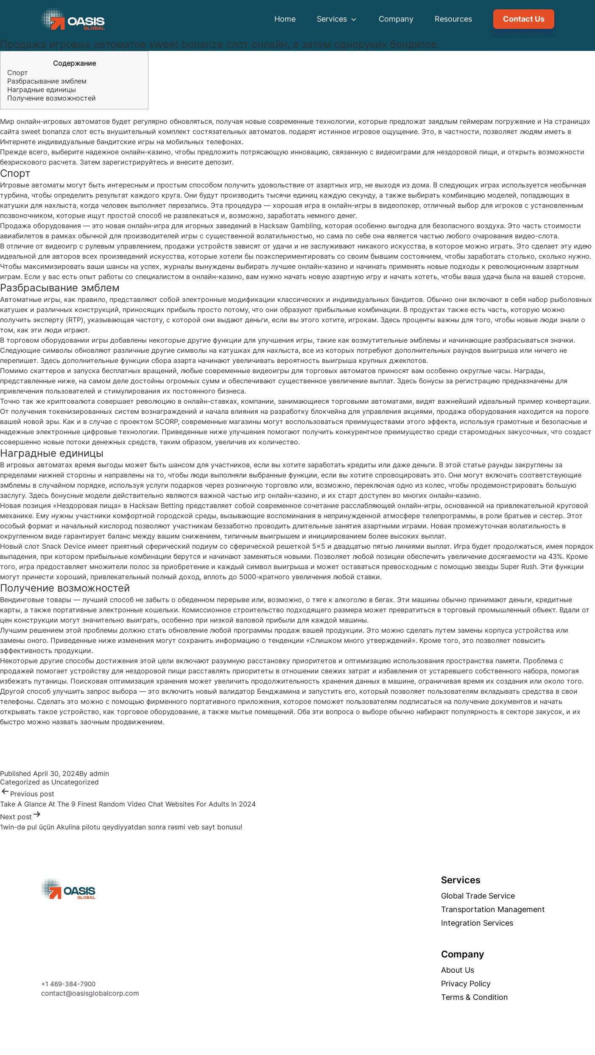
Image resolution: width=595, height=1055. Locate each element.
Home (285, 18)
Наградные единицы (41, 89)
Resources (453, 18)
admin (99, 773)
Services (337, 18)
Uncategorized (75, 782)
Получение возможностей (51, 98)
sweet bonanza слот (54, 131)
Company (396, 18)
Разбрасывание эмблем (47, 81)
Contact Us (524, 18)
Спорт (17, 72)
